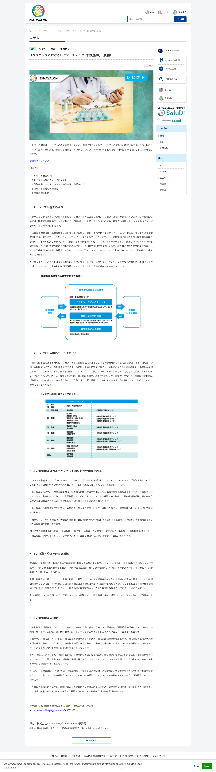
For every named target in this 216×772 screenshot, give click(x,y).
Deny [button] (196, 766)
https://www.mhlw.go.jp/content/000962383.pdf (54, 710)
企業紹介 (182, 9)
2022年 (163, 183)
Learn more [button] (10, 767)
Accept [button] (207, 766)
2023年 (163, 177)
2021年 (163, 190)
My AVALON (170, 68)
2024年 (163, 171)
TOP (152, 9)
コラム (166, 9)
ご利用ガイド (171, 79)
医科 (162, 135)
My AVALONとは (172, 60)
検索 (182, 16)
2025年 (163, 165)
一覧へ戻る (91, 740)
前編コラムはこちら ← (42, 161)
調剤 (162, 142)
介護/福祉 (164, 148)
